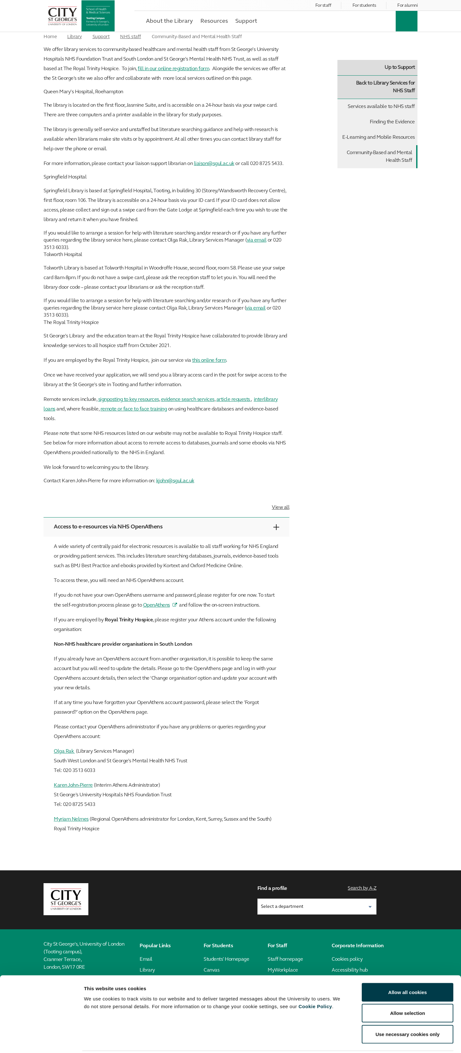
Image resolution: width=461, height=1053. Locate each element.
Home (50, 37)
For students (364, 5)
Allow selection (407, 990)
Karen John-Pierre (73, 785)
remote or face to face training (134, 409)
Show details (336, 1040)
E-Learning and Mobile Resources (378, 137)
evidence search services (187, 399)
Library (74, 37)
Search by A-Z (362, 887)
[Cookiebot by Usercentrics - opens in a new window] (41, 1040)
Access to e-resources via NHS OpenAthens (166, 527)
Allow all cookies (407, 969)
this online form (209, 360)
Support (101, 37)
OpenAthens (156, 605)
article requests (233, 399)
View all (280, 507)
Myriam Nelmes (71, 819)
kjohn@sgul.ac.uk (175, 481)
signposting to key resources (128, 399)
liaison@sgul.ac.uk (214, 163)
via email (257, 240)
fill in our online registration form (173, 68)
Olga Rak (64, 751)
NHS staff (130, 37)
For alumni (407, 5)
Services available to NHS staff (381, 106)
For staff (323, 5)
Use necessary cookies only (408, 1011)
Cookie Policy (315, 983)
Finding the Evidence (392, 122)
